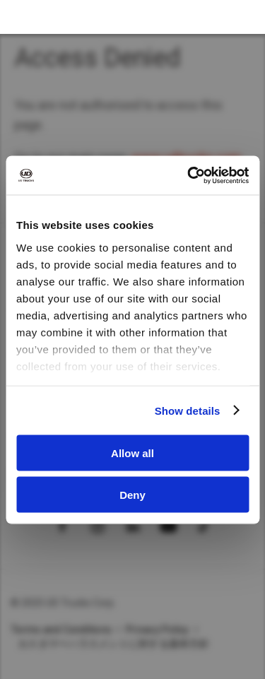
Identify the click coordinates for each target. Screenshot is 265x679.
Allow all (132, 453)
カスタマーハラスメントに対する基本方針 (113, 643)
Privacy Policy (157, 629)
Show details (187, 410)
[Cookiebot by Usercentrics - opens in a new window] (189, 175)
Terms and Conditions (61, 629)
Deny (132, 494)
